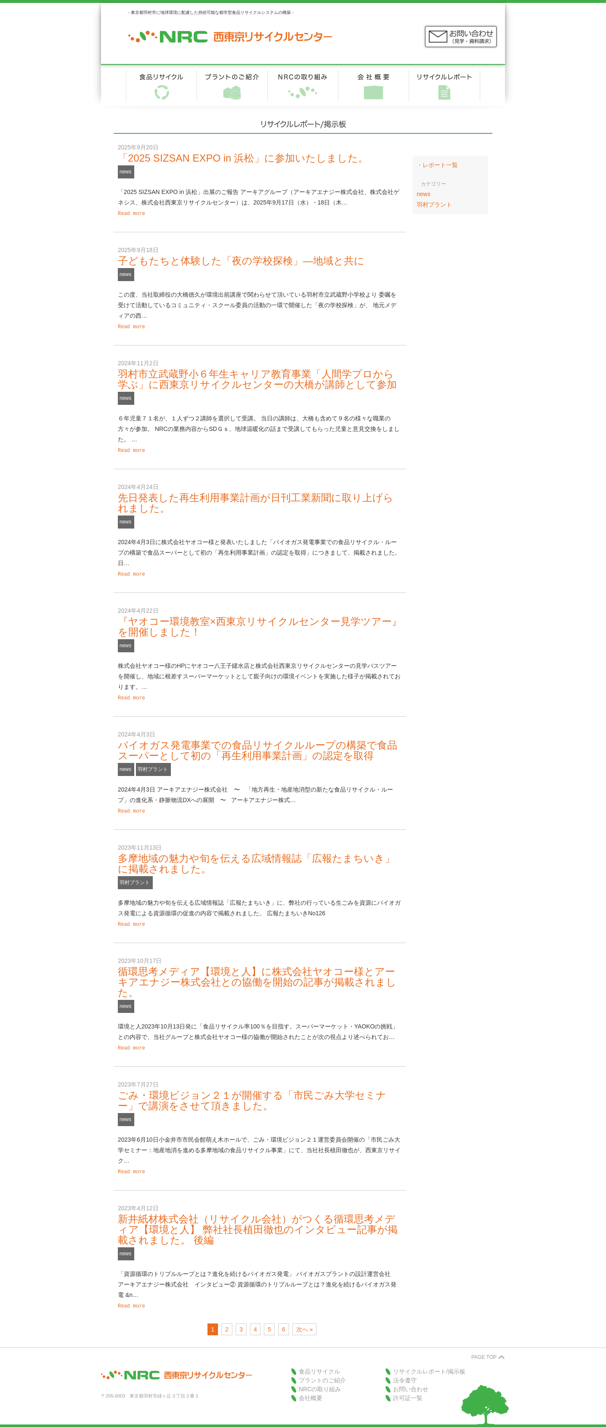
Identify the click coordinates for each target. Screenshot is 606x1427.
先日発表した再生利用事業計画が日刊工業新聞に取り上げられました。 (255, 500)
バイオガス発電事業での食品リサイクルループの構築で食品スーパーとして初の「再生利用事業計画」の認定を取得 (257, 746)
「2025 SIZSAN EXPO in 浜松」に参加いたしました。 (243, 158)
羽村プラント (153, 765)
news (125, 172)
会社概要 (310, 1389)
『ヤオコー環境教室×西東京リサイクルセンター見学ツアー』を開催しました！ (260, 623)
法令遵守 (405, 1372)
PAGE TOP (484, 1349)
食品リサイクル (319, 1363)
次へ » (304, 1321)
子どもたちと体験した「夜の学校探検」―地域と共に (241, 260)
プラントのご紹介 (322, 1372)
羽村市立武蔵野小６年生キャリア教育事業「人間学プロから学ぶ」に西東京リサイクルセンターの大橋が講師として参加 (257, 377)
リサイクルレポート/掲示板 (429, 1363)
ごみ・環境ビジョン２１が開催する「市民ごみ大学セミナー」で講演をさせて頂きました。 (252, 1094)
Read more (131, 213)
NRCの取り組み (320, 1380)
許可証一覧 (408, 1389)
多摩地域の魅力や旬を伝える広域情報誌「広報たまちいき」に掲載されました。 (256, 858)
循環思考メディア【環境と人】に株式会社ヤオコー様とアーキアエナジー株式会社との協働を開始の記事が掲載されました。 (257, 976)
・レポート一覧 (437, 165)
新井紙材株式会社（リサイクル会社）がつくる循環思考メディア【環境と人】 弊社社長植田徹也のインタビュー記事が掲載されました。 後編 (258, 1222)
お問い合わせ (410, 1380)
